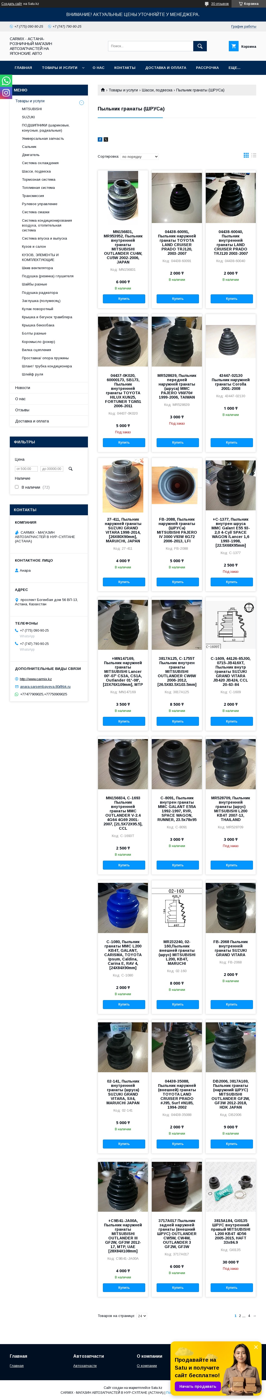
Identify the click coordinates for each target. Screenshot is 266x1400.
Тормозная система (38, 179)
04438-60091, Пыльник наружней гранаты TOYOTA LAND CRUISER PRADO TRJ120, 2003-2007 (177, 243)
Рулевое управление (39, 204)
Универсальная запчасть (43, 138)
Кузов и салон (34, 246)
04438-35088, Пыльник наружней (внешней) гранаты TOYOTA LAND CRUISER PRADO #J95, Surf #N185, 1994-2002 (177, 1094)
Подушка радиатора (40, 293)
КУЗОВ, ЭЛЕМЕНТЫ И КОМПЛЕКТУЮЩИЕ (40, 257)
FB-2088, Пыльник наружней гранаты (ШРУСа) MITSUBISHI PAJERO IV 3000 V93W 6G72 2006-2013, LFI (177, 530)
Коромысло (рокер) (38, 342)
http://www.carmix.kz (36, 679)
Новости (22, 388)
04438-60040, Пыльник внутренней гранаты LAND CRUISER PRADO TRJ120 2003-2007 (231, 243)
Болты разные (34, 333)
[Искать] (200, 46)
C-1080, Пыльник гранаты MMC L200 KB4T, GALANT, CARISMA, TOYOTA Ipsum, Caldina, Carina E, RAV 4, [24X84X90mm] (123, 955)
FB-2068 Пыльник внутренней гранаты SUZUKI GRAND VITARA (230, 948)
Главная (23, 68)
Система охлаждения (40, 163)
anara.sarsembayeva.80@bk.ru (45, 687)
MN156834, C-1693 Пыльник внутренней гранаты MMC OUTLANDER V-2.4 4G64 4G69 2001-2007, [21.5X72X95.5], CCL (122, 813)
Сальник (29, 147)
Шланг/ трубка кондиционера (47, 366)
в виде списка (253, 156)
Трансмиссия (33, 196)
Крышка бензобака (38, 325)
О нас (98, 68)
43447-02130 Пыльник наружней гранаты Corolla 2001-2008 (231, 382)
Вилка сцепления (36, 350)
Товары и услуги (59, 68)
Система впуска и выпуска (44, 238)
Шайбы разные (34, 284)
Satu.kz (156, 1388)
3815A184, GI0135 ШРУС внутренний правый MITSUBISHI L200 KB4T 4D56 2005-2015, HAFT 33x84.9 (230, 1231)
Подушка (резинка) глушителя (48, 276)
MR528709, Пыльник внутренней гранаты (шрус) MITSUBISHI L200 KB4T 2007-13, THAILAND (230, 809)
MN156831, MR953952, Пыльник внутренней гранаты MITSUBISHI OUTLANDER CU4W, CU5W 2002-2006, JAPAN (123, 247)
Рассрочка (207, 68)
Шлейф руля (32, 374)
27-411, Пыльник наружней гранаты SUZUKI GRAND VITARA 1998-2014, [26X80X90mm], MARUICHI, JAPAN (123, 530)
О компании (147, 1366)
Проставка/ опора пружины (45, 358)
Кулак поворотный (37, 309)
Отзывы (22, 410)
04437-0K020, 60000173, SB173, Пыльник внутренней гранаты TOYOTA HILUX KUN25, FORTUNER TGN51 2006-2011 (123, 390)
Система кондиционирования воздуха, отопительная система (47, 225)
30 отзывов (220, 4)
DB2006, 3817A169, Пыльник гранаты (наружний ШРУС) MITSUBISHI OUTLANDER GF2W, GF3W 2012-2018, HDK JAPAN (230, 1094)
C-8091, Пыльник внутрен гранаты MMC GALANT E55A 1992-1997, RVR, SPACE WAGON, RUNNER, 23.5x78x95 (177, 809)
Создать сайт (11, 4)
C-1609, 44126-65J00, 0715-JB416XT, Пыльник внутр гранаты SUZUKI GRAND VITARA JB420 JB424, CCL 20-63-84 (231, 671)
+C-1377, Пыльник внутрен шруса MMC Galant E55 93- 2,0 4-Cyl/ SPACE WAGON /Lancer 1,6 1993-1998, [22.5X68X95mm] (230, 532)
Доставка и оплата (165, 68)
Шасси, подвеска (157, 90)
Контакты (124, 68)
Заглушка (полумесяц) (41, 301)
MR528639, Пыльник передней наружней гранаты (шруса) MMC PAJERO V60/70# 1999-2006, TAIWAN (176, 386)
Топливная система (38, 188)
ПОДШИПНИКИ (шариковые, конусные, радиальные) (45, 127)
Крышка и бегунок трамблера (47, 317)
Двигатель (31, 155)
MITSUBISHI (32, 109)
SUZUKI (28, 117)
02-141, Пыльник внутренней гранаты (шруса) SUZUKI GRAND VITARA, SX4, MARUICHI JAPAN (123, 1092)
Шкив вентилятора (37, 268)
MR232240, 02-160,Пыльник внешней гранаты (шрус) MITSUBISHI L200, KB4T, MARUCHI (177, 953)
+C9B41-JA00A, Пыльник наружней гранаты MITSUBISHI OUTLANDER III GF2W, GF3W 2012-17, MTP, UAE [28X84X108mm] (123, 1235)
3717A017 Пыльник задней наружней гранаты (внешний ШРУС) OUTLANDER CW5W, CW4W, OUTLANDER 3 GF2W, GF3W (177, 1233)
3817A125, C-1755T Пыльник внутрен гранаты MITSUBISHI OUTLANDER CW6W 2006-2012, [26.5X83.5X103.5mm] (177, 671)
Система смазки (35, 212)
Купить (124, 299)
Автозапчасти (85, 1366)
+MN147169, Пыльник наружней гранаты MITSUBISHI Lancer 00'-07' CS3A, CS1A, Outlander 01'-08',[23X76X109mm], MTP (123, 671)
